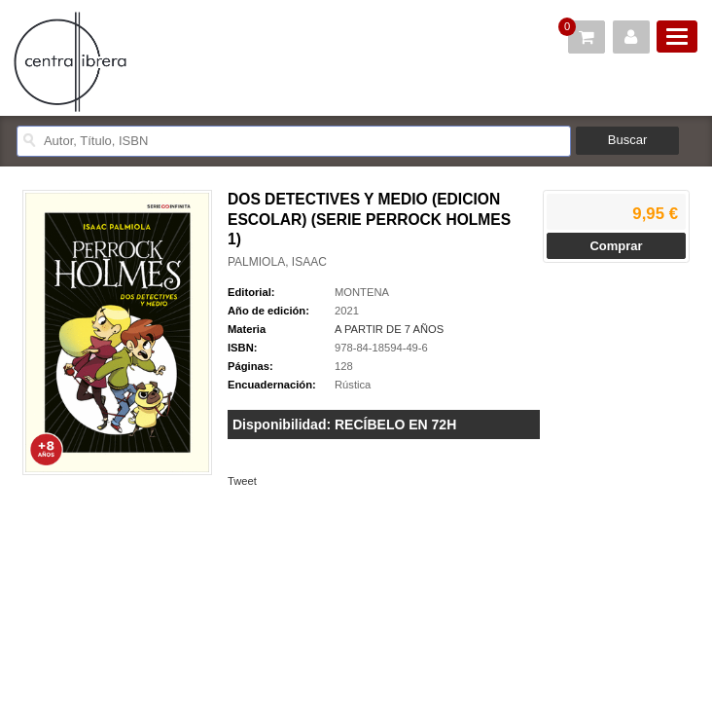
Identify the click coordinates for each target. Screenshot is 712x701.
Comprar (615, 246)
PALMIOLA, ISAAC (277, 262)
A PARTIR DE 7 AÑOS (389, 329)
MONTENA (362, 292)
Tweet (242, 481)
